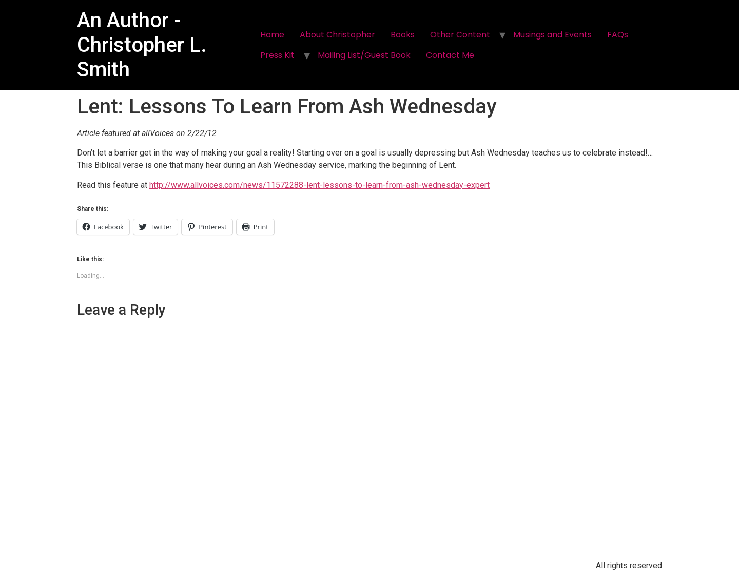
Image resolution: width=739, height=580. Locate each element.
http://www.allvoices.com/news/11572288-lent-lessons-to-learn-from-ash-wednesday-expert (319, 185)
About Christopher (337, 35)
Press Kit (277, 55)
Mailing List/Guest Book (364, 55)
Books (403, 35)
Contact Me (450, 55)
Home (272, 35)
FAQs (617, 35)
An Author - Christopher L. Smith (142, 45)
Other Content (460, 35)
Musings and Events (552, 35)
